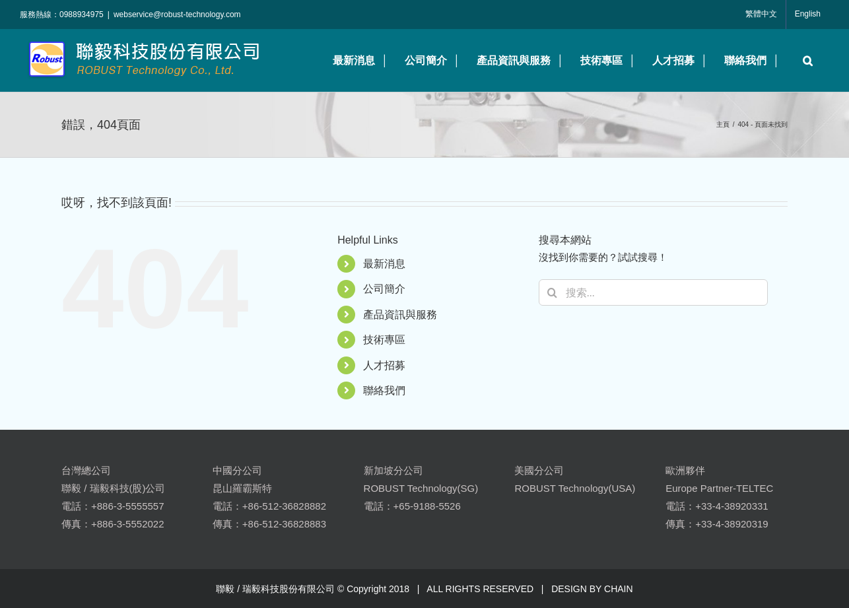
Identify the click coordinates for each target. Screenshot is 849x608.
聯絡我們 (384, 390)
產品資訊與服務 (400, 314)
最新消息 (384, 263)
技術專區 (384, 339)
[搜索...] (653, 292)
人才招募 (384, 365)
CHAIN (618, 589)
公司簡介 (384, 288)
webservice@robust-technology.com (177, 14)
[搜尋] (552, 292)
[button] (804, 60)
